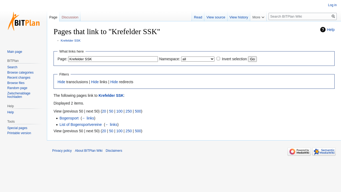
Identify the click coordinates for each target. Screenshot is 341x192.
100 (119, 111)
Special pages (17, 128)
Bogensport (69, 118)
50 (111, 111)
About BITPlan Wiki (88, 151)
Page (53, 17)
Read (198, 17)
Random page (17, 88)
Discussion (70, 17)
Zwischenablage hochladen (18, 95)
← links (88, 118)
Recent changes (18, 77)
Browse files (16, 83)
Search (12, 67)
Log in (332, 5)
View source (215, 17)
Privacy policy (62, 151)
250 (128, 111)
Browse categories (20, 72)
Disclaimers (114, 151)
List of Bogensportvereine (80, 124)
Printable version (19, 133)
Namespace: (169, 59)
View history (239, 17)
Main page (14, 52)
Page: (62, 59)
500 (138, 111)
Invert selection (234, 59)
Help (331, 29)
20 (104, 111)
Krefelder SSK (70, 40)
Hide (61, 82)
